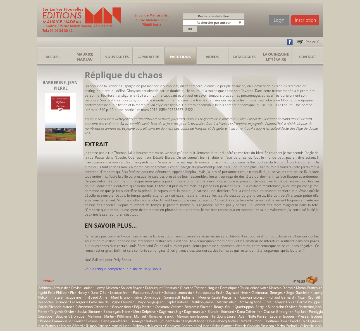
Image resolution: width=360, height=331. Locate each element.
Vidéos (212, 56)
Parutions (180, 56)
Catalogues (244, 56)
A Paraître (148, 56)
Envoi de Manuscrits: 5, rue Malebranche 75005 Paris (151, 20)
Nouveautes (116, 56)
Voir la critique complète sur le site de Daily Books (123, 268)
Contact (307, 56)
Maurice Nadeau (85, 57)
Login (279, 20)
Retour (48, 280)
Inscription (305, 20)
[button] (241, 23)
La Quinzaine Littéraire (276, 57)
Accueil (53, 56)
